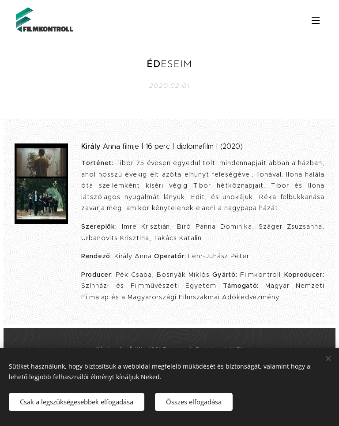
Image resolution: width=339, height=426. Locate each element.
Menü (316, 20)
